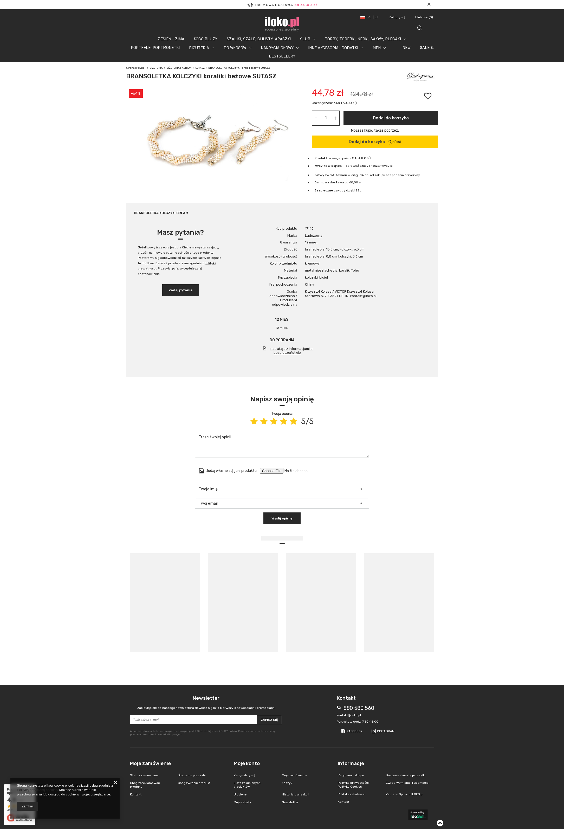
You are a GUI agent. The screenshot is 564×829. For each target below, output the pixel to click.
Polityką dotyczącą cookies (37, 790)
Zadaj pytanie (180, 290)
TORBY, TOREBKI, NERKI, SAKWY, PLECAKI (363, 39)
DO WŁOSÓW (235, 48)
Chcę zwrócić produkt (194, 783)
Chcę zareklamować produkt (145, 784)
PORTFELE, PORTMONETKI (155, 47)
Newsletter (206, 702)
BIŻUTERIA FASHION (179, 67)
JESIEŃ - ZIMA (171, 39)
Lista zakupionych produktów (247, 784)
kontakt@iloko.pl (349, 715)
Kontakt (135, 794)
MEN (377, 48)
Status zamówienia (144, 775)
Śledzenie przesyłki (192, 775)
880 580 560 (358, 708)
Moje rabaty (242, 802)
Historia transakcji (295, 794)
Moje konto (247, 763)
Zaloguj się (397, 17)
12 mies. (311, 242)
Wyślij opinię (282, 518)
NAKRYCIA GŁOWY (277, 48)
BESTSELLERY (282, 56)
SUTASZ (200, 67)
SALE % (426, 47)
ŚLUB (305, 39)
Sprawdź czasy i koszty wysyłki (369, 166)
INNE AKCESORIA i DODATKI (333, 48)
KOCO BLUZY (205, 39)
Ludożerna (313, 235)
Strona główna (135, 67)
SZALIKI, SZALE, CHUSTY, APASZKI (259, 39)
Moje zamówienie (150, 763)
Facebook (354, 731)
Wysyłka (320, 166)
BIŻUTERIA (199, 48)
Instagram (385, 731)
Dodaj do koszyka (391, 117)
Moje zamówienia (294, 775)
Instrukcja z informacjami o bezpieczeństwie (291, 351)
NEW (407, 47)
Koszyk (287, 783)
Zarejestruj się (244, 775)
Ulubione (424, 17)
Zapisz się (269, 720)
